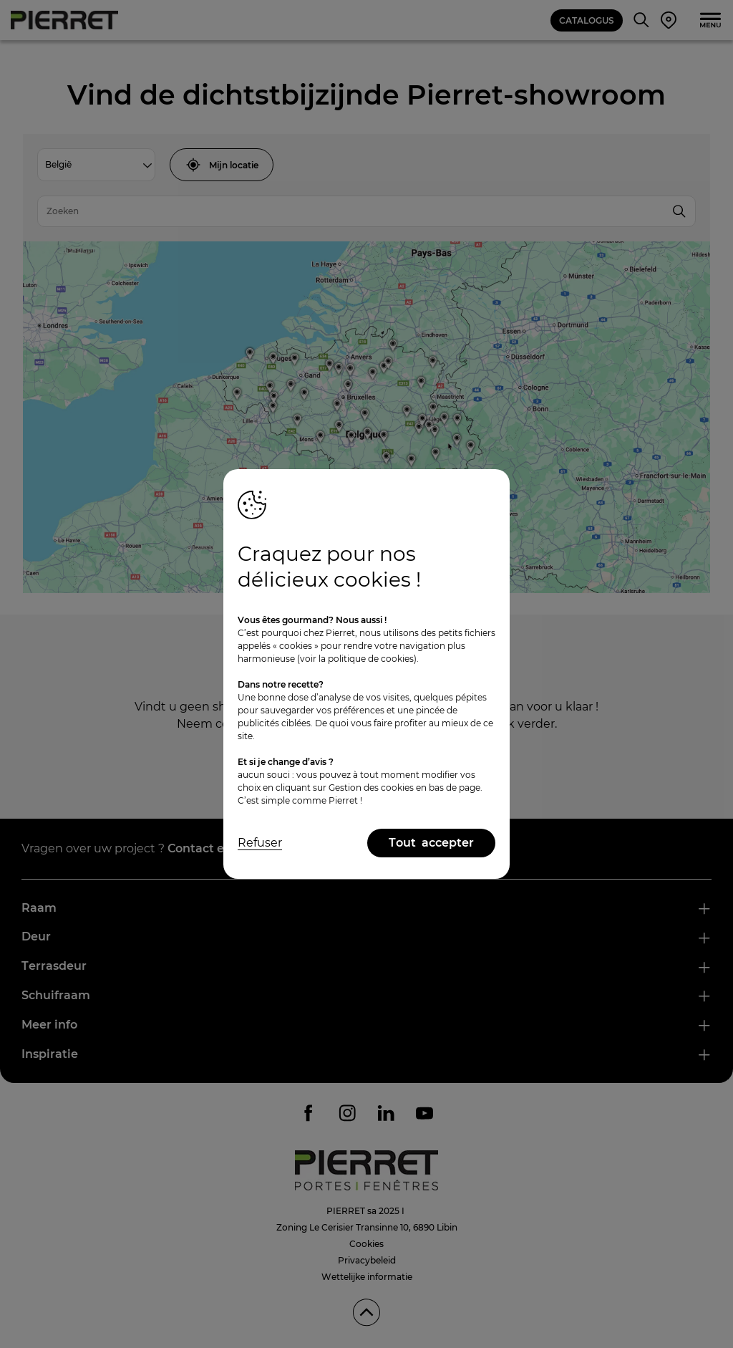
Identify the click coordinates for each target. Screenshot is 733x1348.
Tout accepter (431, 842)
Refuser (260, 842)
